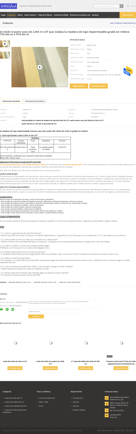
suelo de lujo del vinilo (73, 164)
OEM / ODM (42, 402)
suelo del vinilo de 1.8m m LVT (45, 282)
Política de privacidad (105, 430)
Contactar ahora (98, 86)
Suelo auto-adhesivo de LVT (15, 406)
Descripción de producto (35, 101)
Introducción (77, 398)
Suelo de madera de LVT (13, 402)
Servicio (75, 406)
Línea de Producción (46, 398)
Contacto (36, 316)
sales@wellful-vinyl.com (115, 416)
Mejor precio (79, 86)
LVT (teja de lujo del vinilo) (10, 164)
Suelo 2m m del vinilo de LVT (69, 282)
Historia (75, 402)
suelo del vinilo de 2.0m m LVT (15, 361)
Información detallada (11, 101)
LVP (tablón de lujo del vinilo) (33, 164)
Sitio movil (130, 430)
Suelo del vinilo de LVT (12, 398)
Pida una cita (128, 15)
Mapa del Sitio (119, 430)
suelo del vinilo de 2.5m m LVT (19, 282)
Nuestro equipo (78, 410)
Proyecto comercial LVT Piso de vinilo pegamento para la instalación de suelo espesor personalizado (121, 363)
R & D (40, 406)
